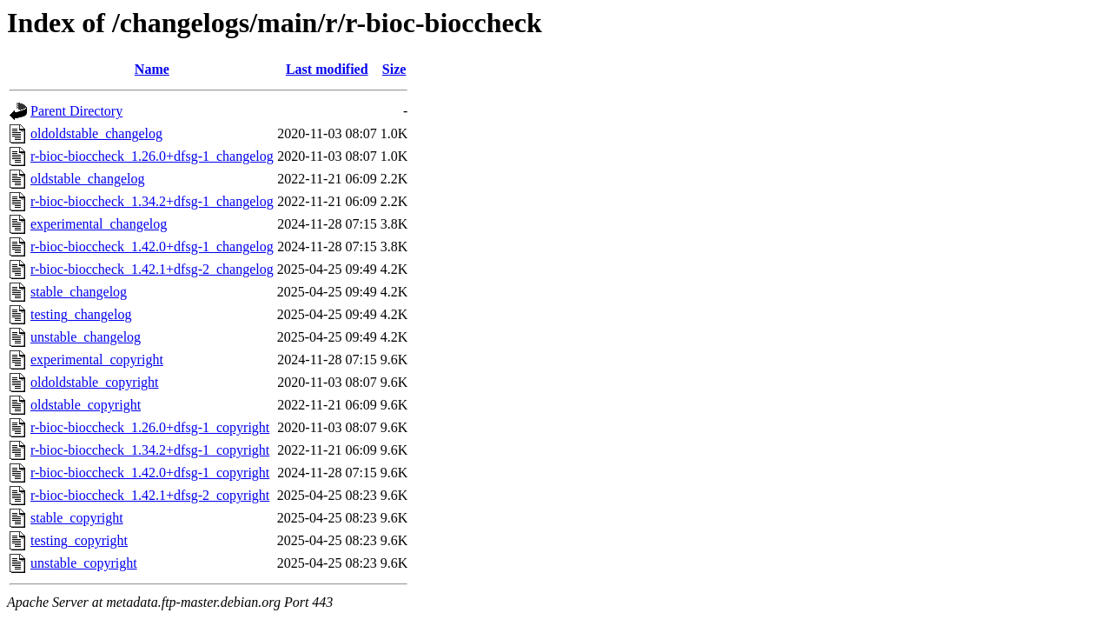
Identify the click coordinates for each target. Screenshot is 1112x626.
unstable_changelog (85, 337)
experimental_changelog (98, 223)
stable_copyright (76, 517)
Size (394, 69)
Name (152, 69)
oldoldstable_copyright (94, 382)
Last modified (327, 69)
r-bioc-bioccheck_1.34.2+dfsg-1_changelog (152, 201)
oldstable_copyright (85, 404)
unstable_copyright (83, 563)
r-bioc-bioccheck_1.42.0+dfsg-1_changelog (152, 246)
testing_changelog (80, 314)
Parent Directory (76, 110)
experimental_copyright (96, 359)
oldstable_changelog (87, 178)
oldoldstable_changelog (96, 133)
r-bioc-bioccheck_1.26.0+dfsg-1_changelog (152, 156)
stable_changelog (78, 291)
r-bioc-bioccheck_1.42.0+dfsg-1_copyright (149, 472)
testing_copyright (79, 540)
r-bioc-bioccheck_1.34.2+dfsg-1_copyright (149, 450)
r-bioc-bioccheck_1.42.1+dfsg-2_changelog (152, 269)
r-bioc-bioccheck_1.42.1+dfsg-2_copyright (149, 495)
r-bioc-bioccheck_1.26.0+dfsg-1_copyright (149, 427)
